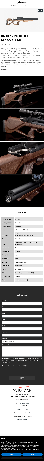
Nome (4, 300)
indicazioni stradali (22, 420)
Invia (22, 378)
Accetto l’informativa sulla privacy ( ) (14, 366)
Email (4, 319)
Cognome (5, 307)
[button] (42, 438)
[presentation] (13, 371)
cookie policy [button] (12, 443)
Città (3, 326)
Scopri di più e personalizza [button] (22, 458)
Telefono (4, 313)
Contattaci (20, 6)
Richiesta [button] (4, 345)
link (24, 366)
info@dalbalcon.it (23, 409)
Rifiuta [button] (11, 454)
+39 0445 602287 (24, 403)
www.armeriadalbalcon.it (23, 413)
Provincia (4, 332)
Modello (4, 339)
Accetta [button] (32, 454)
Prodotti (13, 6)
